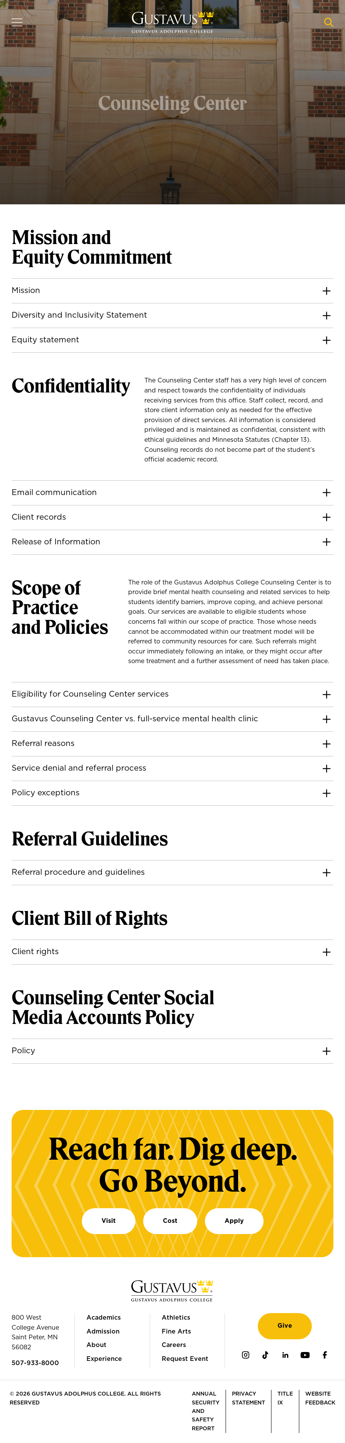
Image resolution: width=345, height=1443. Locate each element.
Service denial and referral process (79, 768)
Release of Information (56, 542)
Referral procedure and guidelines (78, 872)
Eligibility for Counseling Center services (90, 694)
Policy (23, 1051)
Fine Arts (176, 1332)
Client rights (35, 952)
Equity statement (45, 340)
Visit (108, 1221)
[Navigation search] (328, 22)
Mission (26, 291)
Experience (104, 1359)
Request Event (185, 1359)
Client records (39, 517)
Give (284, 1326)
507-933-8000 (35, 1363)
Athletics (176, 1318)
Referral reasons (43, 744)
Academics (103, 1318)
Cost (170, 1221)
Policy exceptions (45, 793)
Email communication (54, 493)
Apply (234, 1221)
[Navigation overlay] (17, 22)
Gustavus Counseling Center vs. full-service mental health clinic (135, 719)
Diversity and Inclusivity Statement (79, 315)
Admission (103, 1332)
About (96, 1345)
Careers (174, 1345)
